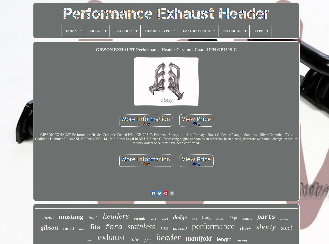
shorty (266, 226)
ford (113, 227)
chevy (245, 228)
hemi (89, 240)
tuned (68, 228)
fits (95, 227)
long (206, 217)
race (82, 229)
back (93, 217)
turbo (48, 217)
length (224, 239)
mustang (71, 216)
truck (153, 219)
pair (147, 240)
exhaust (111, 237)
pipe (164, 218)
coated (180, 229)
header (169, 237)
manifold (199, 238)
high (233, 218)
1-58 (194, 219)
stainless (141, 226)
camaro (247, 218)
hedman (284, 219)
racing (242, 240)
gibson (49, 227)
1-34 (164, 229)
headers (116, 215)
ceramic (139, 218)
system (220, 218)
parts (266, 217)
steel (286, 227)
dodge (180, 217)
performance (213, 226)
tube (134, 239)
